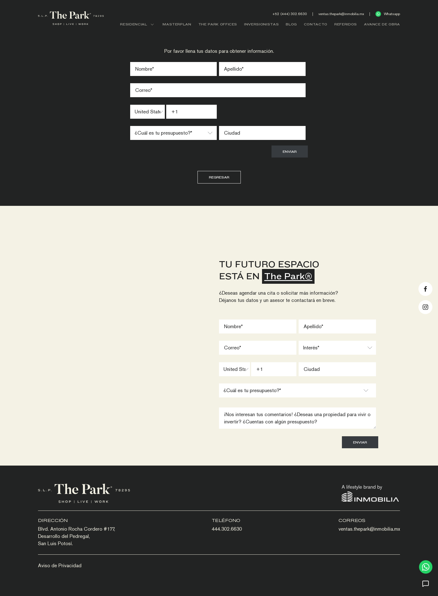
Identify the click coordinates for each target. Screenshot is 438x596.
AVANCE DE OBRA (382, 24)
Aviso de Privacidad (60, 565)
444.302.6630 (227, 529)
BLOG (291, 24)
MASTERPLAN (177, 24)
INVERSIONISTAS (261, 24)
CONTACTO (315, 24)
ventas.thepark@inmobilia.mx (341, 13)
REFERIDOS (345, 24)
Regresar (219, 177)
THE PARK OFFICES (217, 24)
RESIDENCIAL (138, 24)
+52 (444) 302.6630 (289, 13)
